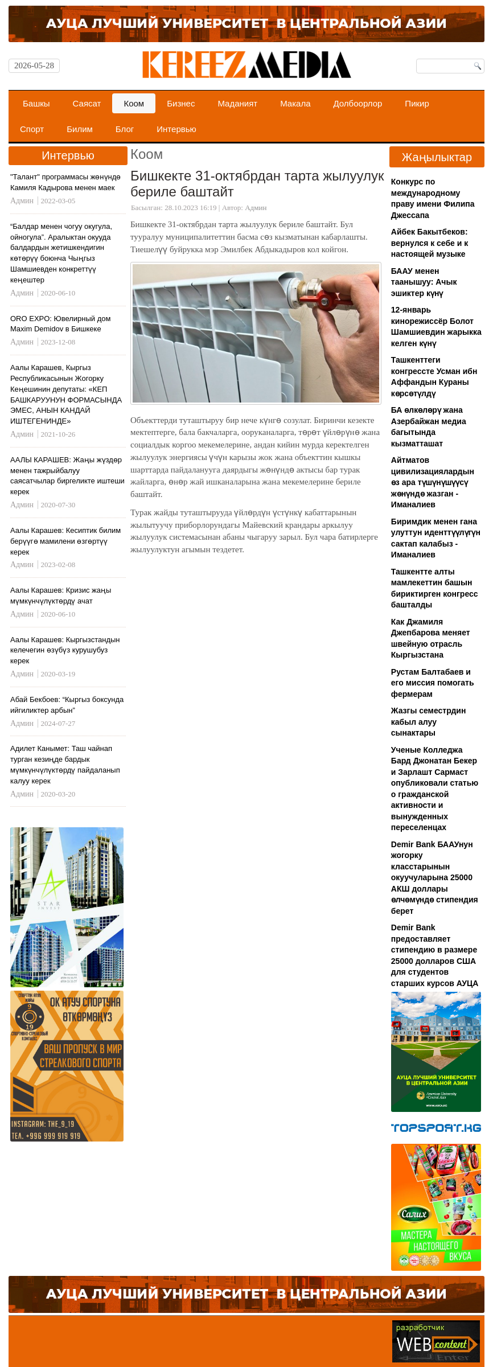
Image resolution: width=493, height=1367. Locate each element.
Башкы (36, 103)
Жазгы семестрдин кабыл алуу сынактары (428, 721)
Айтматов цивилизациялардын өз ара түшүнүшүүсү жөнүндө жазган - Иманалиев (432, 482)
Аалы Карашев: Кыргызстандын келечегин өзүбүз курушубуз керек (65, 650)
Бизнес (181, 103)
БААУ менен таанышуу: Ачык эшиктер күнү (424, 282)
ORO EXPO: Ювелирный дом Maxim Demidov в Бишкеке (60, 324)
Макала (295, 103)
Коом (134, 103)
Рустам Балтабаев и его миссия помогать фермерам (432, 683)
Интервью (176, 129)
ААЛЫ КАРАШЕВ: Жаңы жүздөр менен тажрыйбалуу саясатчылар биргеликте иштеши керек (67, 475)
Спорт (32, 129)
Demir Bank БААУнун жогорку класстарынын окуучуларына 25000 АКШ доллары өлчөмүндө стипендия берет (434, 878)
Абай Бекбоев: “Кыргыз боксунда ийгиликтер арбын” (67, 705)
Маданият (237, 103)
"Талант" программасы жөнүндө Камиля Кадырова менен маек (65, 182)
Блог (125, 129)
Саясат (87, 103)
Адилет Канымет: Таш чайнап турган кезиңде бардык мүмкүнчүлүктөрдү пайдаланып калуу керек (65, 764)
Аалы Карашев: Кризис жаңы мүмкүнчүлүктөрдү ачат (60, 595)
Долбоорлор (358, 103)
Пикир (417, 103)
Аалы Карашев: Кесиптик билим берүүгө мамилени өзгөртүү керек (65, 541)
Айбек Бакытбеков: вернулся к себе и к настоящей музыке (429, 242)
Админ (255, 207)
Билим (80, 129)
